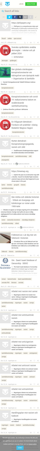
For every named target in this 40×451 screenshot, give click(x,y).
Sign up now (31, 4)
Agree (20, 448)
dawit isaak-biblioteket (24, 279)
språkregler (13, 60)
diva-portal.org (13, 64)
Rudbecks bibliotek (22, 164)
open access (17, 38)
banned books (12, 279)
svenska (20, 282)
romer (3, 220)
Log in (21, 4)
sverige (32, 303)
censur (4, 279)
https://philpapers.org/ (21, 23)
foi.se (10, 164)
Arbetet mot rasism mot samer (24, 291)
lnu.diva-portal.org (14, 117)
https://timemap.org (20, 171)
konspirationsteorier (7, 88)
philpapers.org (11, 42)
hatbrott (18, 425)
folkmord (4, 251)
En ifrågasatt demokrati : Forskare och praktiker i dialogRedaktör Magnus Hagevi (24, 124)
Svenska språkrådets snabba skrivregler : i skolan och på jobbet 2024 (24, 50)
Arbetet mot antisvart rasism (24, 365)
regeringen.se (12, 227)
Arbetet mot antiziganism (22, 341)
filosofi (4, 38)
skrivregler (5, 60)
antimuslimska (6, 333)
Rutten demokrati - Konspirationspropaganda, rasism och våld (23, 144)
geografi (16, 185)
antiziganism (33, 353)
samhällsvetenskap (21, 156)
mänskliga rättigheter (28, 220)
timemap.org (12, 192)
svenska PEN (5, 282)
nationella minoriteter (13, 220)
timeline (9, 185)
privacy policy (32, 444)
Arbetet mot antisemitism (22, 389)
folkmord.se (10, 255)
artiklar (10, 38)
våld (30, 156)
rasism (26, 303)
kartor (3, 185)
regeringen (18, 303)
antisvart (32, 377)
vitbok (17, 223)
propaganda (5, 160)
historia (23, 185)
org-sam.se (12, 92)
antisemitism (33, 400)
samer (3, 306)
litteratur (13, 282)
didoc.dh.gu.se (12, 286)
